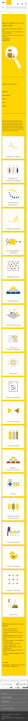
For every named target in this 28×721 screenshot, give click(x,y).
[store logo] (6, 2)
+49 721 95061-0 (8, 684)
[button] (21, 4)
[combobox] (16, 7)
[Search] (25, 7)
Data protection (17, 714)
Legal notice (3, 714)
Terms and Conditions (10, 714)
